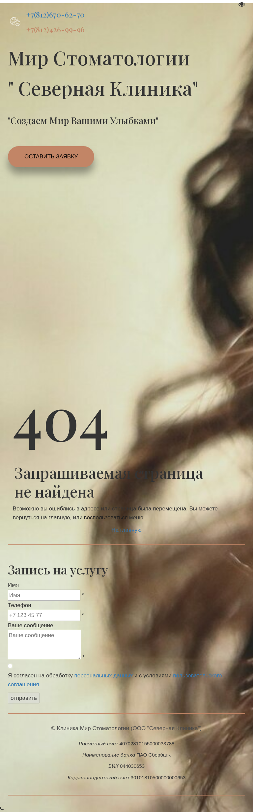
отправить (24, 698)
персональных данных (103, 675)
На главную (126, 530)
